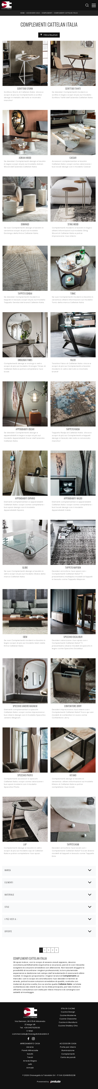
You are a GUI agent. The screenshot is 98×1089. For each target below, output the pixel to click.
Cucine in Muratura (68, 1022)
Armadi (30, 1067)
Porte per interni (68, 1047)
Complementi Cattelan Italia (66, 13)
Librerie (30, 1047)
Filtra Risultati (49, 35)
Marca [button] (8, 870)
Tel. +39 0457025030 (30, 1027)
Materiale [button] (9, 894)
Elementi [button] (9, 882)
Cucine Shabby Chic (68, 1025)
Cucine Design (68, 1012)
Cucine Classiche (67, 1018)
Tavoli (30, 1057)
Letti (30, 1064)
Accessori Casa (33, 13)
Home (22, 13)
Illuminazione (68, 1050)
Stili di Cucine (68, 1008)
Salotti (30, 1054)
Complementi (47, 13)
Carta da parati (68, 1057)
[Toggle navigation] (94, 5)
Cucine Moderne (68, 1015)
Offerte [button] (8, 931)
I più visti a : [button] (11, 919)
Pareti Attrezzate (30, 1050)
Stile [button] (7, 906)
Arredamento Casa (30, 1043)
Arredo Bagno (30, 1060)
